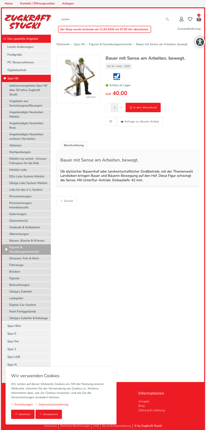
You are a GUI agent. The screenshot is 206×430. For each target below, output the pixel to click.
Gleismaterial (18, 221)
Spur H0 (12, 78)
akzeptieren (48, 414)
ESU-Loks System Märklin (26, 176)
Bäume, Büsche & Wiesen (26, 241)
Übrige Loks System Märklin (28, 183)
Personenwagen (20, 196)
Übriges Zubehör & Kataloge (28, 318)
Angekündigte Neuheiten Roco (26, 125)
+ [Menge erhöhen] (121, 107)
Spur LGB (13, 357)
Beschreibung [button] (74, 145)
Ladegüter (16, 298)
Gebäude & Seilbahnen (24, 227)
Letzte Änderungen (20, 47)
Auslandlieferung (188, 29)
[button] (198, 19)
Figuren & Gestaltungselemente (24, 249)
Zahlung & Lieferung (151, 410)
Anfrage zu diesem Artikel (140, 121)
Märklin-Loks (18, 170)
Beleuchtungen (19, 285)
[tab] (73, 144)
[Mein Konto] (181, 19)
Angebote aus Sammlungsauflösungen (25, 103)
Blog (141, 406)
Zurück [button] (66, 202)
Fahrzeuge (16, 265)
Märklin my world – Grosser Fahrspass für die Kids (28, 161)
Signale (14, 278)
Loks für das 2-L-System (26, 190)
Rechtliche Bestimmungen (75, 426)
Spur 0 (11, 334)
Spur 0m (13, 341)
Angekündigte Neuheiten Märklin (26, 114)
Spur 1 (11, 349)
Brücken (14, 272)
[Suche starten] (167, 19)
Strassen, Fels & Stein (24, 258)
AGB (96, 426)
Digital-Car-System (22, 305)
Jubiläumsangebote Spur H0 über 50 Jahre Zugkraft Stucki (28, 90)
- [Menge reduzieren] (108, 107)
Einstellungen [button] (22, 404)
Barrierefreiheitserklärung (116, 426)
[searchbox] (110, 19)
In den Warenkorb (143, 107)
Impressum (50, 426)
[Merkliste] (190, 19)
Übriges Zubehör (20, 292)
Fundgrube (14, 55)
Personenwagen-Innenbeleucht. (21, 205)
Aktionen (15, 145)
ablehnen (23, 414)
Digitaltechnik (16, 70)
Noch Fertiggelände (22, 311)
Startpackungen (20, 152)
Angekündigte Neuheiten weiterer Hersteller (26, 136)
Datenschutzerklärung (52, 404)
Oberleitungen (19, 234)
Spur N (12, 365)
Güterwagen (17, 214)
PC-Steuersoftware (20, 62)
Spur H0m (14, 326)
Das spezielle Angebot (22, 39)
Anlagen (143, 401)
